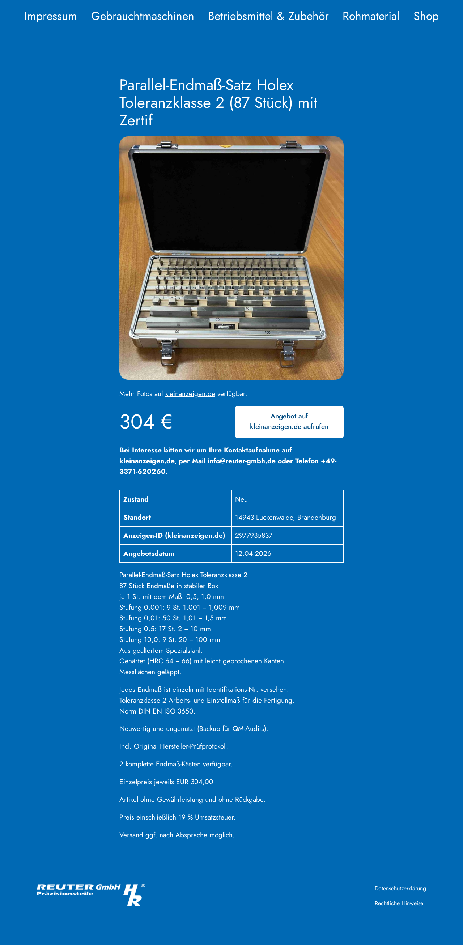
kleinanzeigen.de (190, 393)
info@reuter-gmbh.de (242, 461)
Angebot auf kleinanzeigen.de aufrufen (289, 421)
